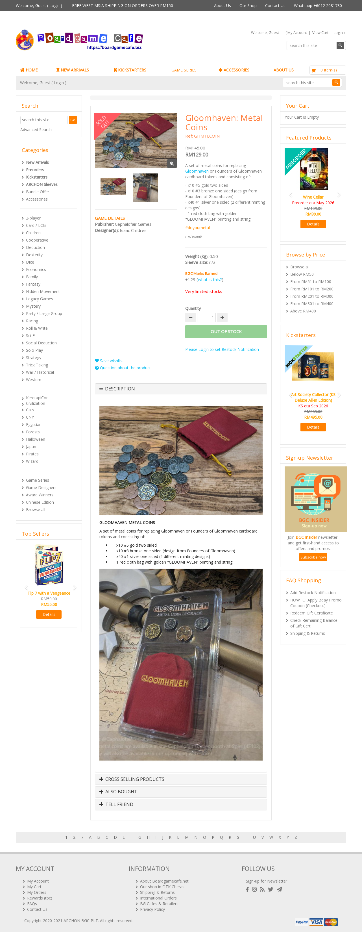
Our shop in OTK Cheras (162, 886)
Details (49, 614)
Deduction (35, 247)
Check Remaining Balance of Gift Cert (313, 623)
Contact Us (275, 5)
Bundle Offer (37, 191)
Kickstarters (36, 177)
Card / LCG (36, 225)
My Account (297, 32)
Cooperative (37, 240)
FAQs (32, 903)
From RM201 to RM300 (311, 296)
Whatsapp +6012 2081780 (318, 5)
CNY (30, 417)
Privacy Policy (152, 909)
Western (33, 379)
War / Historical (40, 372)
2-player (33, 218)
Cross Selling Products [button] (131, 779)
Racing (32, 320)
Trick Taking (37, 365)
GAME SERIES (184, 70)
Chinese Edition (40, 502)
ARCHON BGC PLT (81, 920)
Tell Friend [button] (116, 804)
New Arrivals (37, 162)
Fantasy (33, 284)
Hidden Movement (43, 291)
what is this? (210, 279)
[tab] (181, 389)
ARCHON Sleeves (42, 184)
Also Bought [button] (118, 791)
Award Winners (39, 494)
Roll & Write (37, 328)
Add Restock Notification (313, 592)
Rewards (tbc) (39, 898)
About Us (222, 5)
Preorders (35, 169)
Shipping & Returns (307, 633)
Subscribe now (313, 557)
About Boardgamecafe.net (164, 881)
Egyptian (34, 424)
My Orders (36, 892)
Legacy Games (39, 298)
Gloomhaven (197, 171)
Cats (30, 409)
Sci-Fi (31, 335)
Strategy (33, 357)
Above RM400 (303, 311)
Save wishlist (109, 360)
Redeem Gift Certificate (311, 613)
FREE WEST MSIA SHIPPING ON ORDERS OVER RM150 (122, 5)
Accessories (37, 199)
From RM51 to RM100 (310, 281)
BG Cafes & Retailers (159, 903)
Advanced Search (36, 129)
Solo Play (34, 350)
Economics (36, 269)
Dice (30, 262)
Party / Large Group (44, 313)
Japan (31, 446)
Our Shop (248, 5)
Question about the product (123, 367)
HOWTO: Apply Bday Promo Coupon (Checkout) (316, 602)
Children (33, 232)
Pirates (32, 454)
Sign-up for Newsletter (266, 881)
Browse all (35, 509)
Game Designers (41, 487)
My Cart (34, 886)
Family (32, 276)
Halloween (35, 439)
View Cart (320, 32)
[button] (24, 584)
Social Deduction (41, 343)
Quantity (193, 308)
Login (54, 5)
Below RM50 (302, 274)
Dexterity (34, 254)
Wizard (32, 461)
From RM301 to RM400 (311, 303)
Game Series (37, 480)
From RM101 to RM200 (311, 289)
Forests (33, 432)
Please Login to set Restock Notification (222, 349)
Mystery (33, 306)
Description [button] (120, 389)
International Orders (158, 898)
